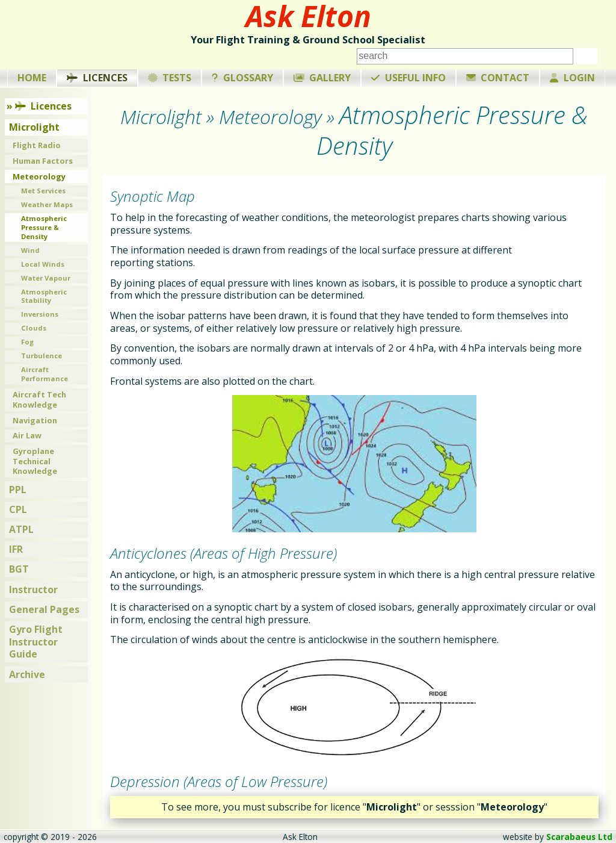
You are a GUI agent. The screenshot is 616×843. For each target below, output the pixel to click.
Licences (97, 77)
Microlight (34, 127)
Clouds (33, 327)
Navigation (35, 420)
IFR (16, 549)
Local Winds (42, 264)
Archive (27, 674)
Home (31, 77)
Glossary (242, 77)
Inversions (39, 314)
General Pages (44, 609)
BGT (19, 569)
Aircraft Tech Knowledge (39, 399)
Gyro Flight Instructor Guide (36, 642)
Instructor (33, 589)
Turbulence (41, 355)
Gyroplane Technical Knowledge (35, 461)
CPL (18, 509)
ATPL (21, 529)
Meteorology (39, 176)
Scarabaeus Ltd (579, 836)
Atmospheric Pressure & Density (44, 227)
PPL (17, 489)
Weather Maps (47, 204)
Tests (170, 77)
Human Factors (43, 160)
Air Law (27, 435)
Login (572, 77)
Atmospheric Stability (44, 296)
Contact (498, 77)
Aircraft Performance (44, 374)
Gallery (322, 77)
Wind (30, 250)
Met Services (43, 190)
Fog (27, 341)
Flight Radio (37, 145)
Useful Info (408, 77)
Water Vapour (45, 277)
